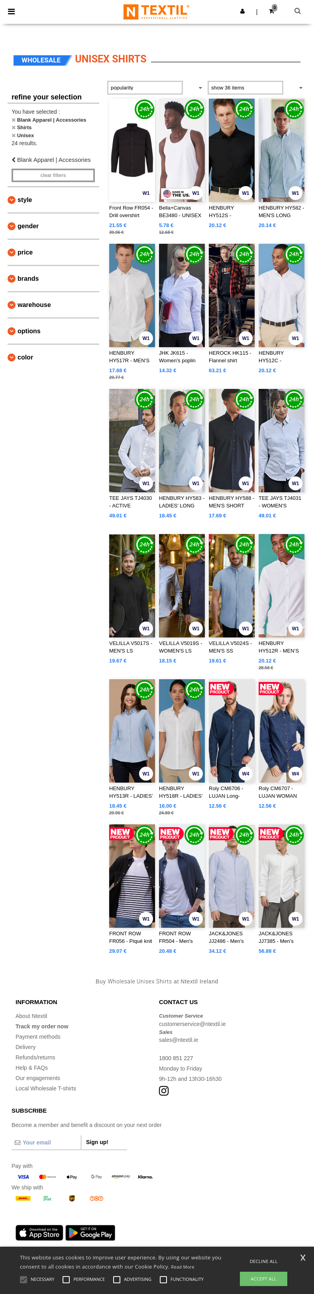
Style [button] (25, 199)
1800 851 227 (176, 1058)
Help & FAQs (32, 1068)
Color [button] (25, 357)
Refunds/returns (35, 1057)
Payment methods (38, 1037)
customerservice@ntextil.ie (192, 1024)
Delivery (26, 1047)
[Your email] (46, 1142)
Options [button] (29, 331)
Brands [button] (28, 278)
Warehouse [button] (34, 304)
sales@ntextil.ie (178, 1040)
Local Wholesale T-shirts (46, 1088)
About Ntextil (31, 1016)
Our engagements (38, 1078)
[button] (242, 11)
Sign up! (97, 1142)
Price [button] (25, 252)
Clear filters (53, 175)
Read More (182, 1267)
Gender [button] (28, 226)
